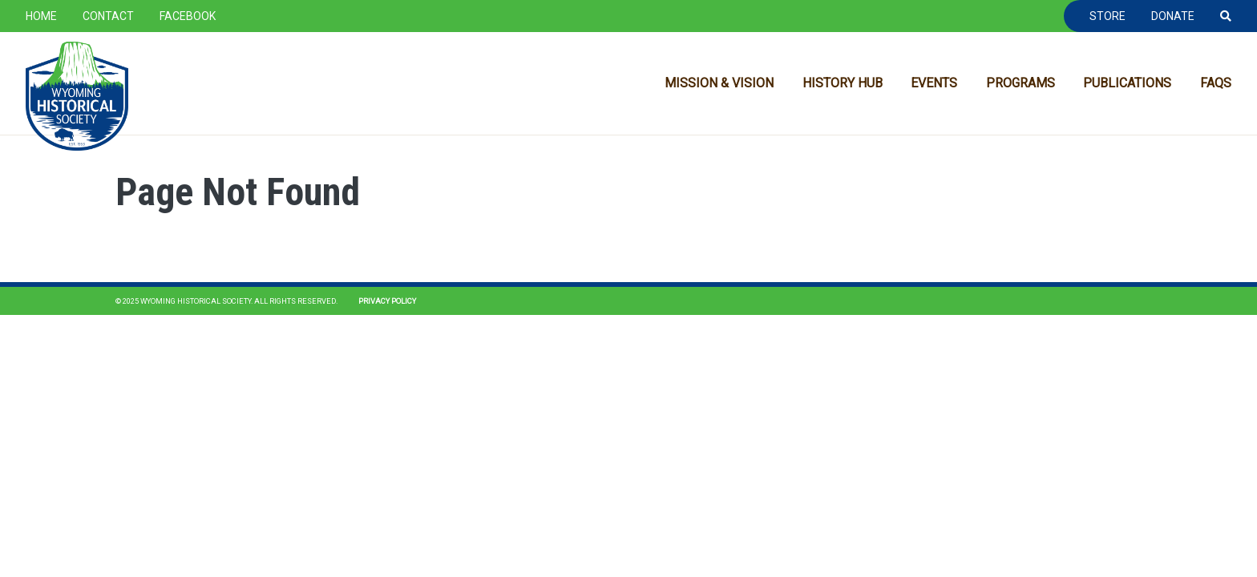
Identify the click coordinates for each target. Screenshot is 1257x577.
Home (41, 16)
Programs (1020, 83)
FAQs (1215, 83)
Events (934, 83)
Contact (108, 16)
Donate (1172, 16)
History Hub (842, 83)
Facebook (188, 16)
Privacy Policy (387, 301)
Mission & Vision (719, 83)
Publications (1127, 83)
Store (1107, 16)
